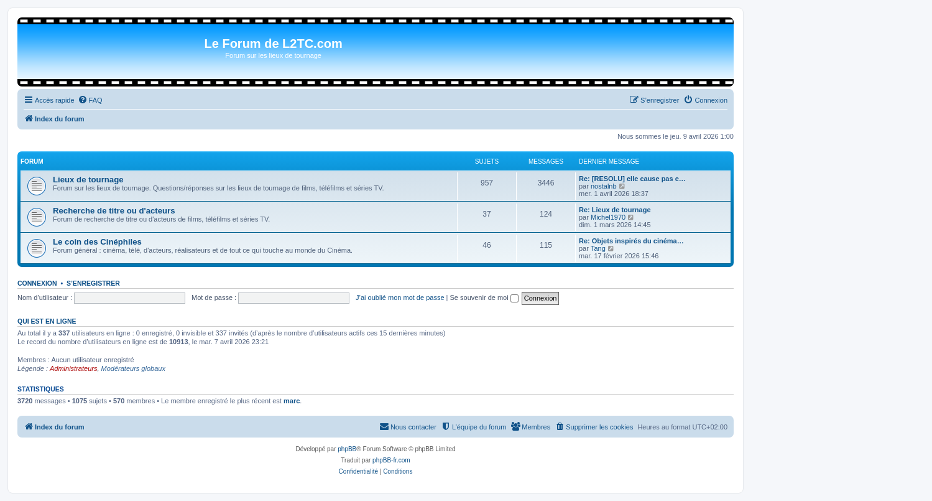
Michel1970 (608, 217)
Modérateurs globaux (133, 368)
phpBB (347, 449)
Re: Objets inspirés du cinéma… (631, 241)
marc (292, 401)
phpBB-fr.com (391, 460)
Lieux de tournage (88, 179)
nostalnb (604, 186)
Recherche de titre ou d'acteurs (114, 210)
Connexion (37, 283)
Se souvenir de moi (484, 297)
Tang (598, 248)
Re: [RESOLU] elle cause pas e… (632, 178)
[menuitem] (90, 100)
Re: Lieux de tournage (615, 209)
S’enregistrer (93, 283)
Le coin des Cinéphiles (97, 241)
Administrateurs (73, 368)
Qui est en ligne (46, 321)
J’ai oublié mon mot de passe (400, 297)
